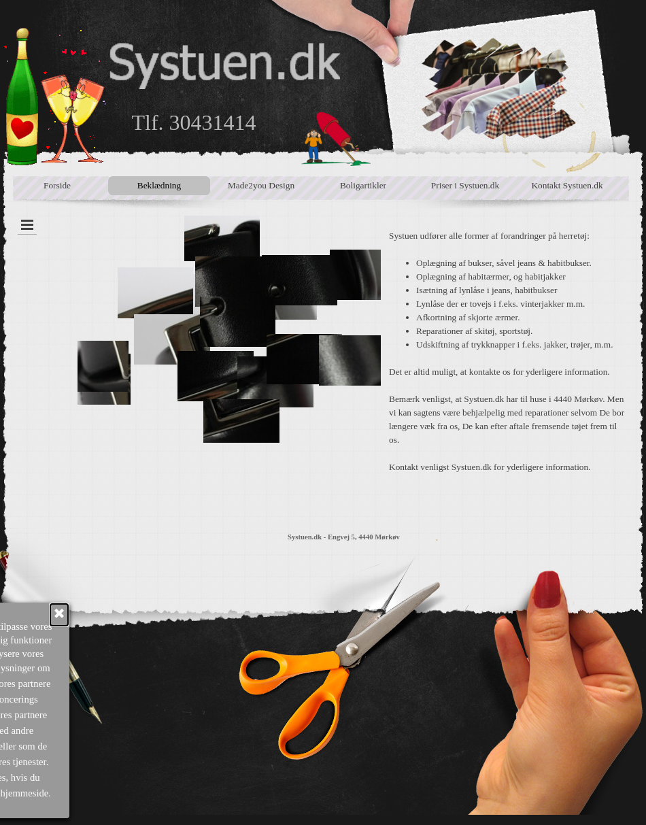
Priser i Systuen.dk (465, 185)
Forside (57, 185)
